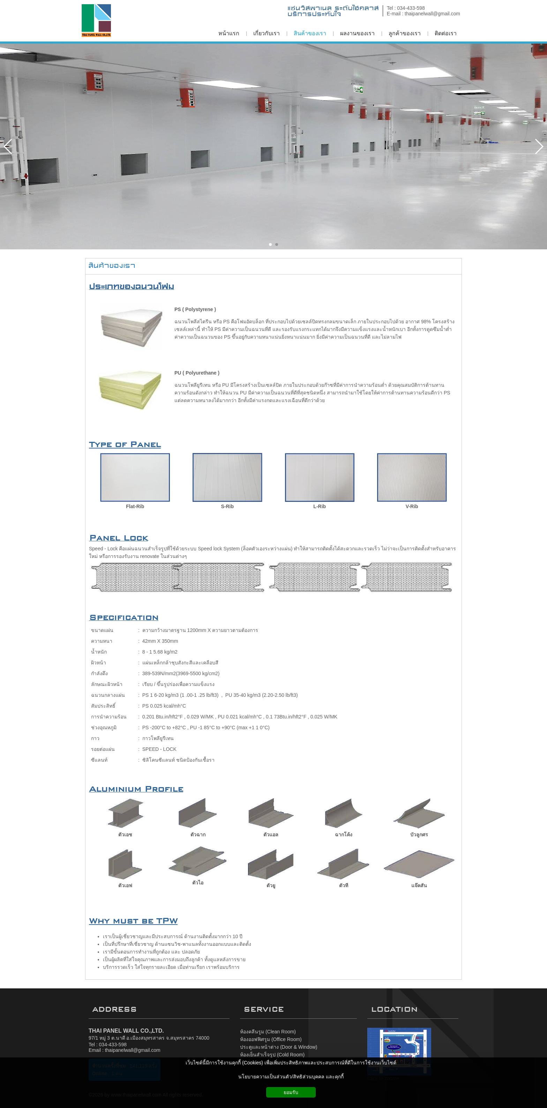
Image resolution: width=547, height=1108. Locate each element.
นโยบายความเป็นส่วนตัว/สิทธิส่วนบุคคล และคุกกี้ (291, 1076)
